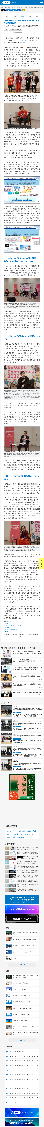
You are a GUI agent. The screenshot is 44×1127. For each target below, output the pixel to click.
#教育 (8, 837)
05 (20, 1050)
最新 (37, 17)
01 (10, 1050)
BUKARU (7, 627)
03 (15, 1050)
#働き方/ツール (29, 834)
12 (36, 1055)
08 (27, 1055)
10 (32, 1055)
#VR (21, 834)
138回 (14, 17)
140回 (29, 17)
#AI (8, 831)
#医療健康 (23, 831)
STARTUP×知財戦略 (22, 7)
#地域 (34, 831)
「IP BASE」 (25, 40)
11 (34, 1055)
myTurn (7, 631)
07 (24, 1050)
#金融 (29, 831)
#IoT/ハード (14, 831)
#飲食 (14, 837)
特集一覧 (22, 964)
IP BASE (7, 624)
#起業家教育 (21, 837)
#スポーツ (10, 834)
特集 (13, 7)
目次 (7, 17)
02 (13, 1050)
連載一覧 (22, 1039)
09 (29, 1055)
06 (22, 1050)
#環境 (16, 834)
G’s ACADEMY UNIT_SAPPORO (13, 625)
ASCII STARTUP (5, 7)
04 (17, 1050)
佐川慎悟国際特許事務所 (11, 629)
